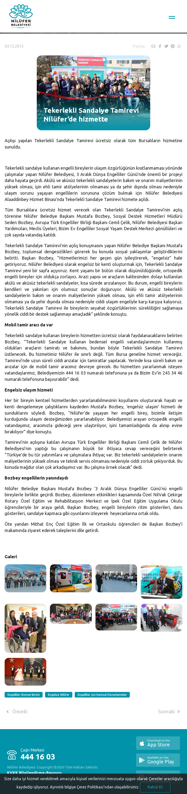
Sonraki (170, 711)
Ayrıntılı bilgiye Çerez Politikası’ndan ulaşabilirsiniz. (94, 790)
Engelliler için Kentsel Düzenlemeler (102, 694)
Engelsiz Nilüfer (58, 694)
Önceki (16, 711)
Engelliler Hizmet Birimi (24, 694)
